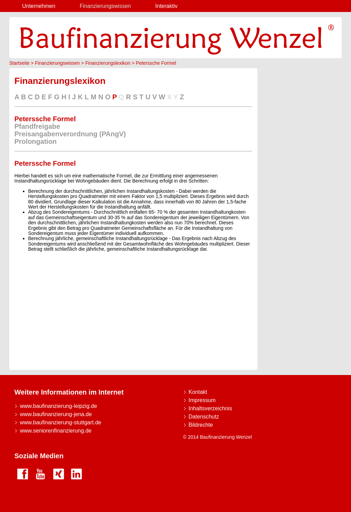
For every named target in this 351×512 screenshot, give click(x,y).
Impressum (202, 400)
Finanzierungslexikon (108, 63)
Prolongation (35, 141)
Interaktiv (166, 6)
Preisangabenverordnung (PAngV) (70, 134)
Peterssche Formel (156, 63)
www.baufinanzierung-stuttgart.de (60, 422)
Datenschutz (204, 417)
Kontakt (198, 392)
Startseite (19, 63)
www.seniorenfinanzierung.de (56, 431)
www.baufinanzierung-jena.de (56, 414)
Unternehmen (38, 6)
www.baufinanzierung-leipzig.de (58, 406)
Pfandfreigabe (37, 126)
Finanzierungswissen (105, 6)
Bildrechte (201, 425)
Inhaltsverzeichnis (210, 408)
